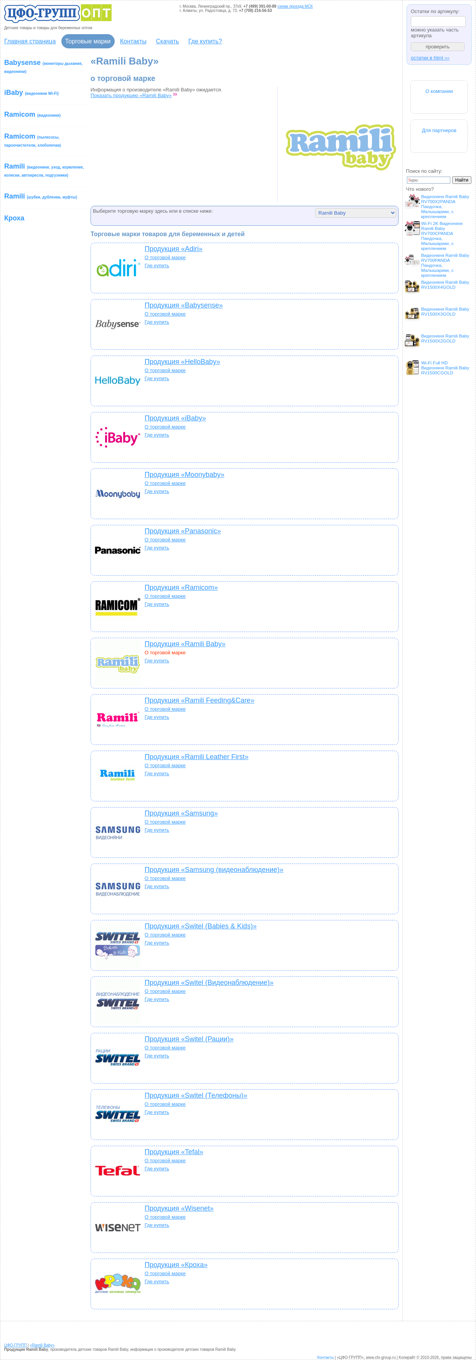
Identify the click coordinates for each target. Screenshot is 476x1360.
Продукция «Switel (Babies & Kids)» (201, 926)
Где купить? (205, 41)
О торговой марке (165, 257)
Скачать (167, 41)
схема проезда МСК (295, 6)
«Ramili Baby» (42, 1345)
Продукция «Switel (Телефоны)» (196, 1095)
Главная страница (30, 41)
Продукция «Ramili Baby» (185, 644)
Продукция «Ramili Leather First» (197, 757)
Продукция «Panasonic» (183, 531)
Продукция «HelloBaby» (182, 362)
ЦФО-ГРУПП (15, 1345)
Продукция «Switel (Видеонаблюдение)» (209, 982)
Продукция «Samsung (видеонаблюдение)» (214, 870)
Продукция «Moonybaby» (184, 474)
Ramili (44, 169)
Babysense (43, 66)
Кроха (14, 218)
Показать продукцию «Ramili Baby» (131, 95)
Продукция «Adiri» (174, 249)
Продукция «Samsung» (181, 813)
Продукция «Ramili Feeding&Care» (199, 700)
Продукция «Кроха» (176, 1265)
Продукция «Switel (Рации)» (189, 1039)
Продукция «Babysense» (184, 305)
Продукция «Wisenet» (179, 1208)
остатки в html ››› (430, 58)
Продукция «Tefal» (174, 1152)
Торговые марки (88, 41)
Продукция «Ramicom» (181, 587)
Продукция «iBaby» (175, 418)
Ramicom (32, 114)
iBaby (31, 92)
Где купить (157, 265)
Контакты (133, 41)
